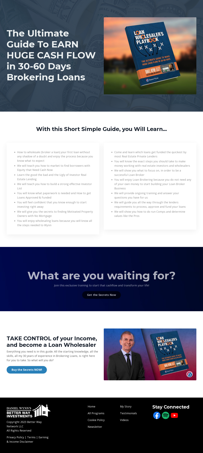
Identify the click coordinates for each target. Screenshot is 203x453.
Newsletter (95, 427)
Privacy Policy (15, 437)
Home (91, 406)
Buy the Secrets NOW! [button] (26, 369)
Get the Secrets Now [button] (101, 298)
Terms (31, 437)
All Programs (96, 413)
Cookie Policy (96, 420)
